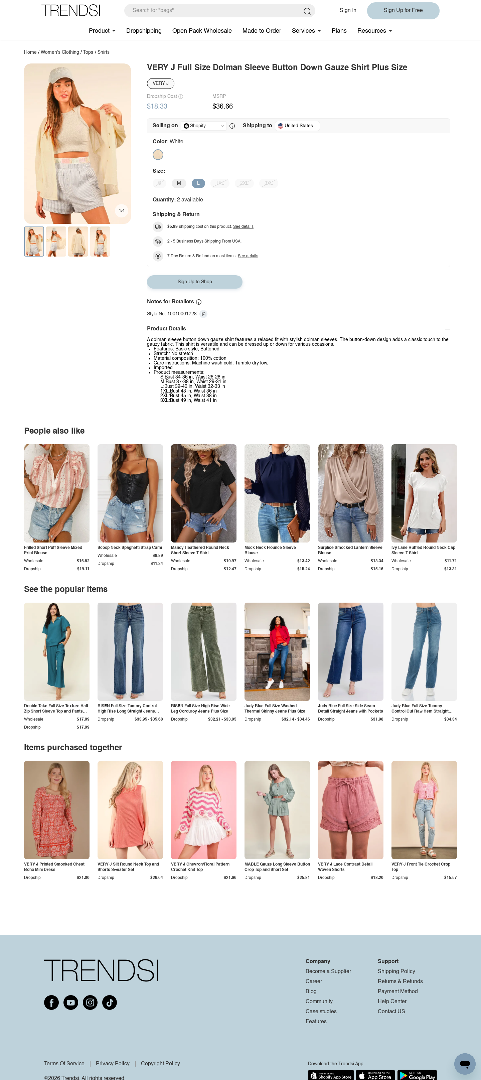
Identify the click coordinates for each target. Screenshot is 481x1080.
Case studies (321, 1012)
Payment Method (398, 991)
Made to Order (262, 31)
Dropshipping (144, 31)
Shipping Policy (396, 971)
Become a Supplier (328, 971)
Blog (311, 991)
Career (314, 981)
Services (303, 31)
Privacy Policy (113, 1064)
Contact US (391, 1012)
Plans (339, 31)
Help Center (392, 1002)
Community (319, 1002)
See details (243, 227)
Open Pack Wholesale (202, 31)
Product (99, 31)
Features (316, 1022)
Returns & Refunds (400, 981)
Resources (371, 31)
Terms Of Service (64, 1064)
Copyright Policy (160, 1064)
